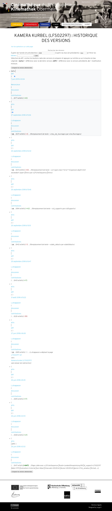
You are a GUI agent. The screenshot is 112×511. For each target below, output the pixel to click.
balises (13, 56)
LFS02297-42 (16, 355)
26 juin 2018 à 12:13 (18, 416)
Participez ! (86, 2)
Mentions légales (96, 505)
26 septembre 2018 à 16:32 (21, 151)
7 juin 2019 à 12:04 (18, 79)
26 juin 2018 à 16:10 (18, 380)
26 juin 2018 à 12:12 (18, 447)
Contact (97, 2)
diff (12, 74)
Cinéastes (17, 24)
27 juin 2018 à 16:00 (18, 333)
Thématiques (31, 24)
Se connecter (15, 508)
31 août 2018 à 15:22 (18, 297)
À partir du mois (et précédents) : (67, 53)
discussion (15, 90)
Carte (56, 24)
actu (12, 104)
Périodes (45, 24)
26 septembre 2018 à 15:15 (21, 226)
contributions (16, 95)
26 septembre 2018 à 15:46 (21, 190)
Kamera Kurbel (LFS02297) (21, 360)
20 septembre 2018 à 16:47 (21, 261)
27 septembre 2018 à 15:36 (21, 115)
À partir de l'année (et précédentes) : (24, 53)
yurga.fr (99, 507)
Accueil (75, 2)
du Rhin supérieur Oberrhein (43, 7)
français (15, 505)
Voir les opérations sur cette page (22, 46)
